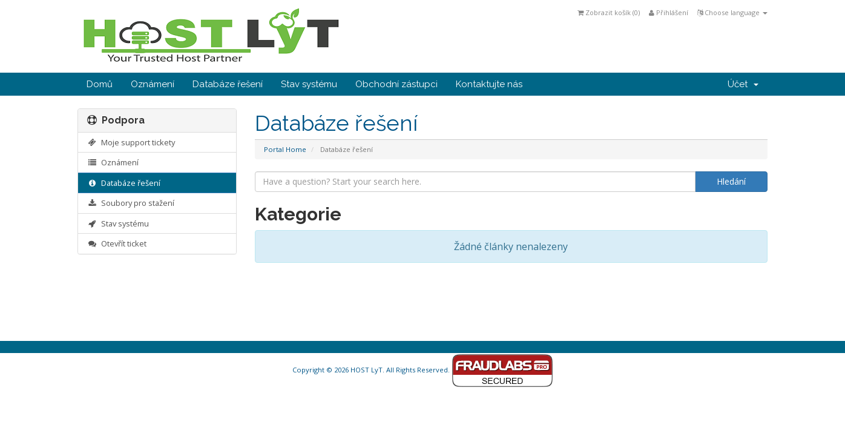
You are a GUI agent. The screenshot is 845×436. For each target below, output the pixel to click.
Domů (100, 84)
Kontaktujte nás (489, 84)
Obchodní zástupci (396, 84)
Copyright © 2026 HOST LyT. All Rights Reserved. (422, 369)
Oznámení (152, 84)
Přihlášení (668, 12)
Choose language (732, 12)
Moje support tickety (131, 142)
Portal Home (285, 149)
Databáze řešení (227, 84)
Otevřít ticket (116, 243)
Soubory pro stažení (130, 202)
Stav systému (309, 84)
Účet (743, 84)
